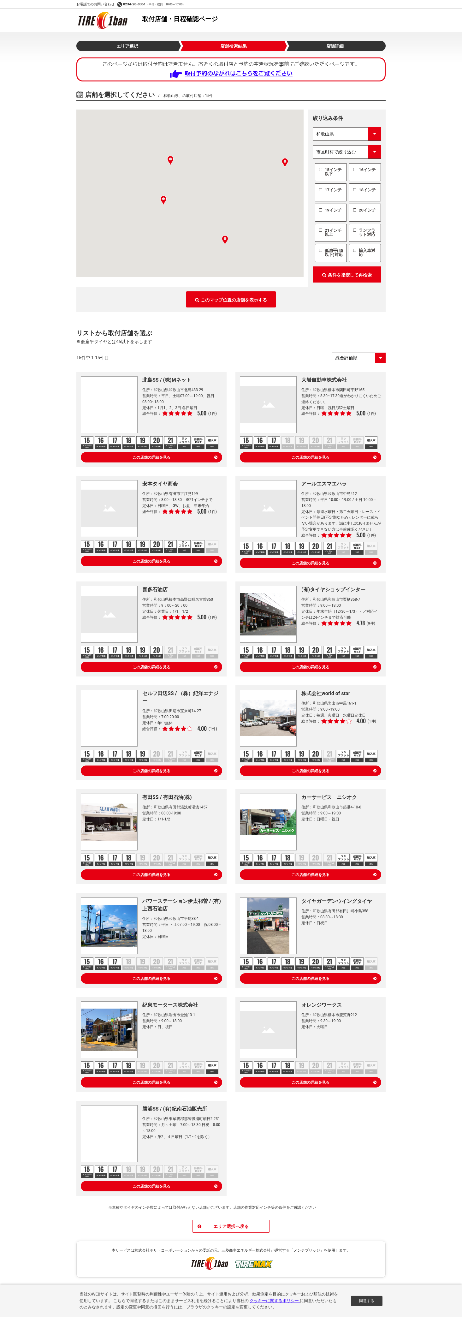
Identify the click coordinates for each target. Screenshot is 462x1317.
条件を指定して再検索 (347, 274)
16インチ (367, 169)
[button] (170, 160)
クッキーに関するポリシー (275, 1302)
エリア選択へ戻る (223, 1226)
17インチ (333, 190)
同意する (366, 1303)
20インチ (367, 210)
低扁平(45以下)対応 (334, 252)
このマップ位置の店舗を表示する (231, 299)
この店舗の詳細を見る (175, 457)
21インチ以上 (333, 232)
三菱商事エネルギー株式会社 (246, 1250)
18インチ (367, 190)
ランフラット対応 (367, 232)
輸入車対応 (367, 252)
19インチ (333, 210)
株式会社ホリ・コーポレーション (162, 1250)
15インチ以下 (333, 171)
